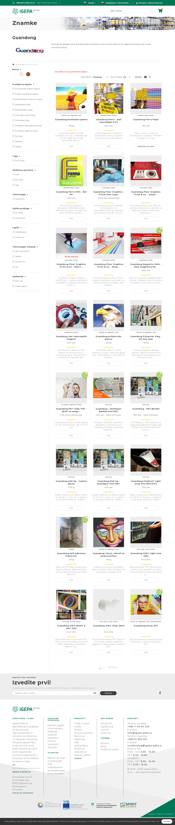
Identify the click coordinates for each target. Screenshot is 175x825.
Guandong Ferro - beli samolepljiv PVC (108, 128)
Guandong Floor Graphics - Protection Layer (108, 200)
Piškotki (52, 755)
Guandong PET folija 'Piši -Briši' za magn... (71, 417)
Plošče (78, 737)
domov (17, 19)
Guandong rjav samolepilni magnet (71, 345)
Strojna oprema (83, 740)
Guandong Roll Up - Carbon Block (71, 490)
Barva (15, 77)
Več (71, 154)
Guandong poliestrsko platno (108, 345)
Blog (103, 754)
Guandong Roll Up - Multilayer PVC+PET (108, 490)
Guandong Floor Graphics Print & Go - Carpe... (146, 200)
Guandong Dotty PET (146, 633)
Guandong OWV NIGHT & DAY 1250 (71, 634)
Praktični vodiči (110, 757)
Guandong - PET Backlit (146, 416)
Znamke (77, 19)
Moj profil (106, 731)
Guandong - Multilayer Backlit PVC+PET (108, 417)
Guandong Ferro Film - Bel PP (71, 200)
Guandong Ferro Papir (146, 127)
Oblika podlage (21, 216)
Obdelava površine (22, 178)
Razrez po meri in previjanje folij (56, 768)
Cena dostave (56, 781)
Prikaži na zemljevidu (22, 801)
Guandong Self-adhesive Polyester (71, 562)
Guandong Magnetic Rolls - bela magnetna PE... (146, 273)
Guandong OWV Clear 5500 (108, 633)
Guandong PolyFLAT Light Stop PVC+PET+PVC (146, 490)
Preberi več (154, 821)
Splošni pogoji (56, 733)
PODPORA (123, 19)
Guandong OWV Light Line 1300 (146, 562)
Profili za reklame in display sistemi (82, 759)
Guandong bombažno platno (71, 127)
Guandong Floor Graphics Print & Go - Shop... (108, 273)
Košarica (106, 740)
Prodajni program (22, 92)
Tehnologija (19, 202)
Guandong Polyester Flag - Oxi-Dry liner (146, 345)
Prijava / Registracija (150, 3)
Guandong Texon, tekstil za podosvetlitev (109, 562)
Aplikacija (17, 284)
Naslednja (112, 675)
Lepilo (15, 235)
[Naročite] (55, 701)
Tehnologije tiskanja (24, 254)
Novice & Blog (100, 19)
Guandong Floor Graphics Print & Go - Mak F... (71, 273)
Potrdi (167, 821)
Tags (15, 164)
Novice (105, 751)
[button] (100, 85)
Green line (57, 19)
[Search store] (129, 11)
